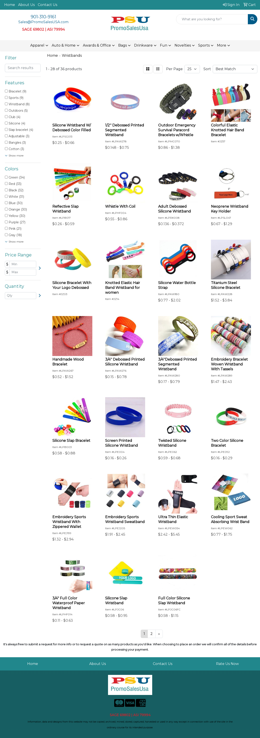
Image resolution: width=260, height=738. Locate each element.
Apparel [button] (37, 45)
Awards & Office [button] (97, 45)
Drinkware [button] (143, 45)
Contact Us (47, 5)
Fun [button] (163, 45)
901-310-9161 (43, 16)
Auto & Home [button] (64, 45)
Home (9, 5)
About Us (26, 5)
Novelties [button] (183, 45)
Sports (204, 45)
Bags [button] (122, 45)
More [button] (221, 45)
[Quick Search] (212, 19)
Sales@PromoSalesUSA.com (43, 22)
